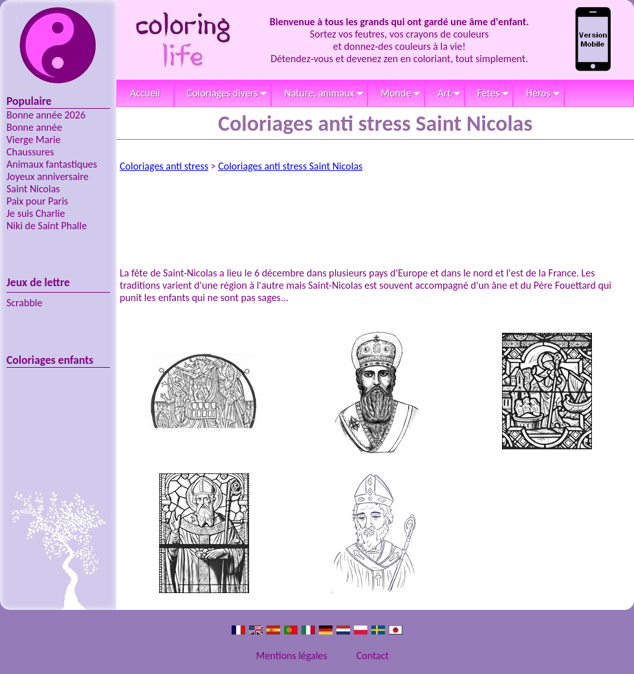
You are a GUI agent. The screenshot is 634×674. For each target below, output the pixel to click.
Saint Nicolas (33, 189)
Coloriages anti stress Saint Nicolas (290, 166)
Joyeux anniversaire (47, 176)
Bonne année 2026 (45, 115)
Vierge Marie (33, 139)
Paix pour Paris (37, 201)
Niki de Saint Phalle (46, 225)
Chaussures (30, 152)
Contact (372, 655)
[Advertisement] (375, 215)
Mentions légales (291, 655)
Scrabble (24, 303)
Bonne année (34, 127)
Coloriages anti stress (164, 166)
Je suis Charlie (35, 213)
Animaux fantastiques (51, 164)
